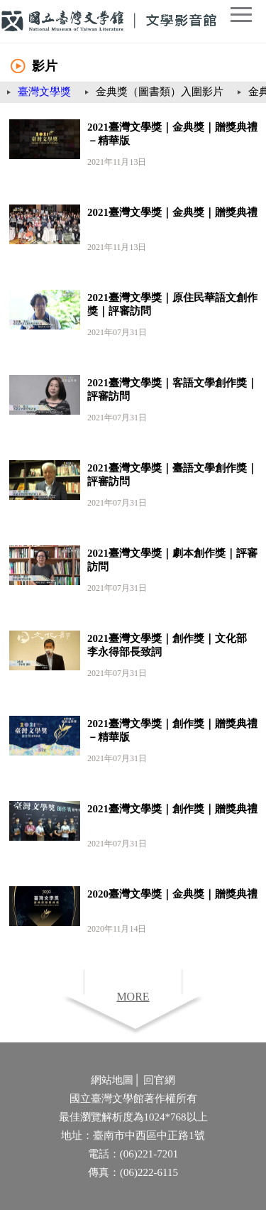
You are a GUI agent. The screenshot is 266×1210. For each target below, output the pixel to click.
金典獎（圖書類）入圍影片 (159, 91)
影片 (44, 66)
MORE (132, 997)
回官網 (159, 1080)
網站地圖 (112, 1080)
